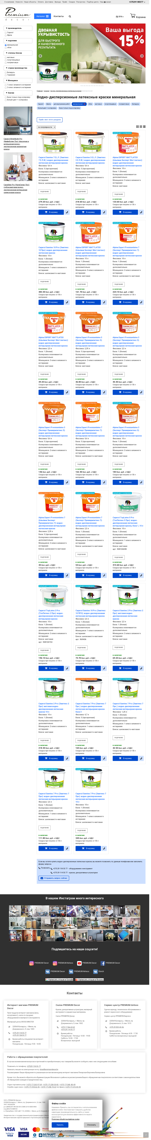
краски (46, 91)
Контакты (59, 16)
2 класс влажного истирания (18, 87)
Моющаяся (13, 80)
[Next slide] (142, 56)
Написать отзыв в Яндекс (91, 979)
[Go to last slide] (40, 56)
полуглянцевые (12, 60)
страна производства (17, 68)
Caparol (9, 32)
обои (8, 47)
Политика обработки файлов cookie (65, 1119)
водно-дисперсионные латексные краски (66, 91)
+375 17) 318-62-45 (32, 1087)
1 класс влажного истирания (18, 85)
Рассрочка (80, 2)
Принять (60, 1125)
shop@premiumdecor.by (49, 1069)
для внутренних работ (62, 104)
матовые (9, 57)
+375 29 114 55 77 (68, 1029)
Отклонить (91, 1125)
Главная (40, 91)
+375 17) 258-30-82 (51, 1085)
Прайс (64, 2)
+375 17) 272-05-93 (73, 1087)
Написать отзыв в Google (60, 979)
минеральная (11, 45)
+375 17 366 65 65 (68, 1027)
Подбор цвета (92, 2)
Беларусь (10, 72)
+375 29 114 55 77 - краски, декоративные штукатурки (74, 873)
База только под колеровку (17, 97)
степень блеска (15, 53)
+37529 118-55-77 (34, 1066)
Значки (11, 93)
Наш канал (105, 2)
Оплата (41, 2)
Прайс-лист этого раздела (50, 120)
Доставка (49, 2)
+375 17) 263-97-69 (34, 1085)
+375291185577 (137, 2)
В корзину (53, 212)
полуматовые (11, 62)
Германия (10, 75)
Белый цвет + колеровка (16, 100)
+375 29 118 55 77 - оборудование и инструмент (72, 869)
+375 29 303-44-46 (116, 1027)
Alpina (8, 35)
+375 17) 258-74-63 (48, 1087)
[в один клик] (67, 212)
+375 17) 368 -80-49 (67, 1085)
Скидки (72, 2)
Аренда (58, 2)
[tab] (79, 85)
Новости (19, 2)
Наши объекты (30, 2)
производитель (15, 28)
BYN (121, 16)
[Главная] (17, 20)
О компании (9, 2)
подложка (12, 41)
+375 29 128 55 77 (19, 1035)
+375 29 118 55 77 (19, 1033)
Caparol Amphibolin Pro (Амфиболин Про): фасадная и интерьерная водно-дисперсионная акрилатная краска (16, 144)
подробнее (44, 191)
